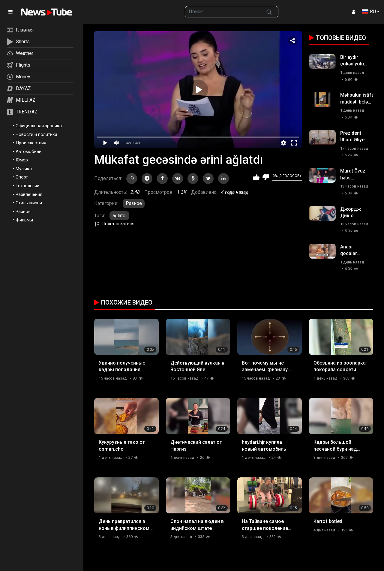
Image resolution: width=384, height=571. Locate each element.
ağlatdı (119, 215)
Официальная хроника (39, 125)
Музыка (24, 168)
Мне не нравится (265, 177)
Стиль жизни (29, 203)
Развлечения (29, 194)
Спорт (22, 177)
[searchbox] (223, 11)
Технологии (27, 185)
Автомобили (28, 151)
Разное (23, 211)
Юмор (22, 160)
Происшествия (31, 143)
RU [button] (369, 11)
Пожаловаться (114, 224)
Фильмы (24, 220)
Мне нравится (256, 177)
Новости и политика (36, 134)
